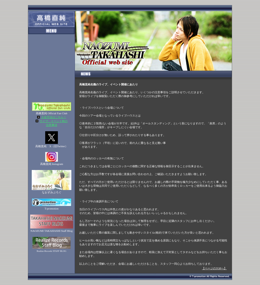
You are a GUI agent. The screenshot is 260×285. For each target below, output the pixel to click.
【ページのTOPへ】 (214, 268)
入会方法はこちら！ (53, 117)
